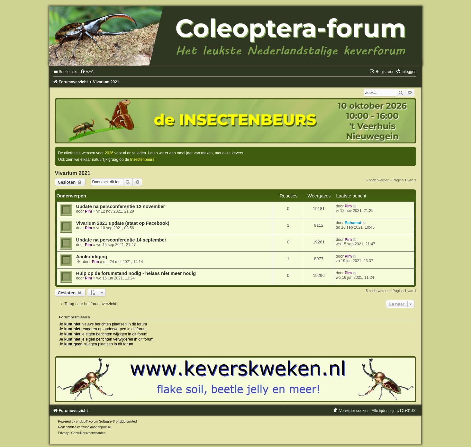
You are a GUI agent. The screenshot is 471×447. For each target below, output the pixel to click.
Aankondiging (91, 256)
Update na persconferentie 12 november (120, 206)
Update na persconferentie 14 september (121, 239)
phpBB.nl (104, 427)
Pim (88, 211)
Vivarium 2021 (73, 173)
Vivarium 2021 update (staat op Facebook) (122, 223)
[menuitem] (87, 71)
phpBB (81, 421)
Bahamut (353, 223)
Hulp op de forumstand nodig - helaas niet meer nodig (136, 273)
